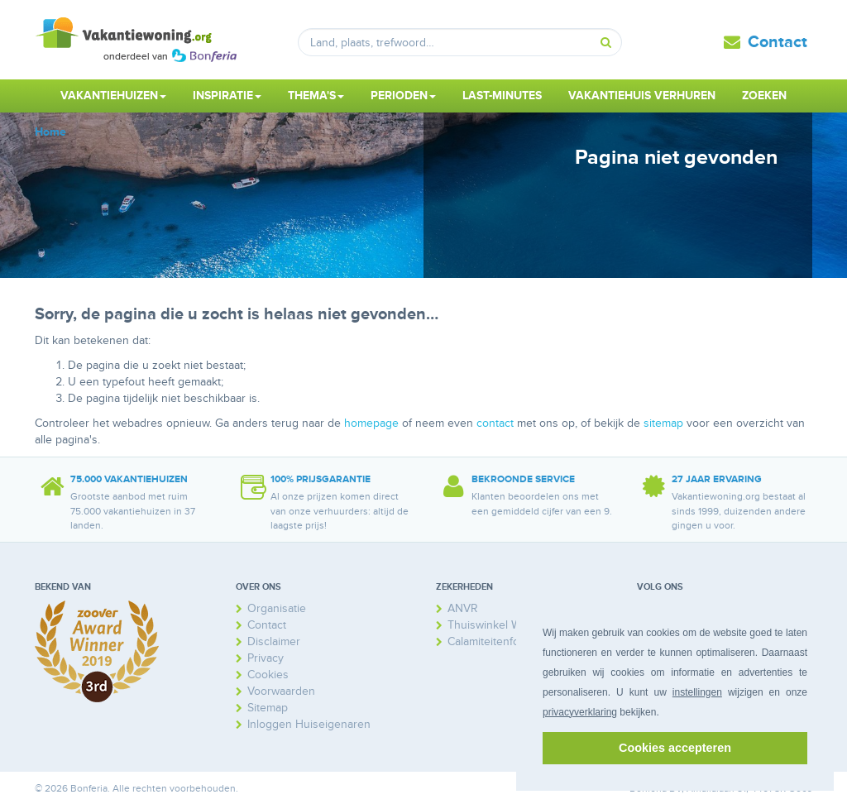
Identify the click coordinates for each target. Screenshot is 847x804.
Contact (777, 42)
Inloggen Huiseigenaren (309, 724)
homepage (371, 423)
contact (495, 423)
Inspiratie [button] (227, 96)
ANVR (462, 608)
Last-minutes (502, 96)
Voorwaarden (281, 691)
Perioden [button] (403, 96)
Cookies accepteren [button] (675, 747)
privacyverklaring (580, 712)
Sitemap (267, 708)
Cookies (268, 675)
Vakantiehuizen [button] (113, 96)
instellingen (697, 692)
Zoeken (764, 96)
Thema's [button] (316, 96)
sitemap (663, 423)
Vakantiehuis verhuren (641, 96)
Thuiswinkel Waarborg (503, 625)
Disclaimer (273, 641)
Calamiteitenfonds (492, 641)
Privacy (265, 658)
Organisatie (276, 608)
